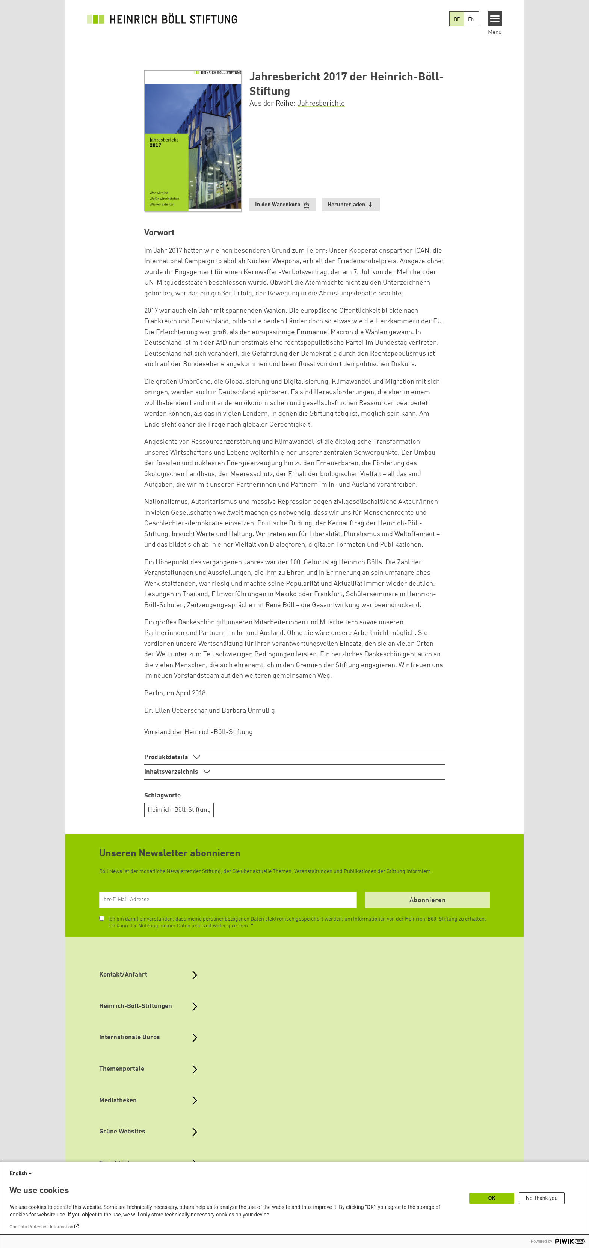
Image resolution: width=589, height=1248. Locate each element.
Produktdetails (167, 757)
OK (491, 1198)
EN (471, 19)
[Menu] (495, 18)
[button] (351, 205)
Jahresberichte (321, 103)
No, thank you (542, 1198)
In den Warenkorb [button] (282, 205)
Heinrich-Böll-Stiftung (179, 810)
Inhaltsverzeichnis (172, 772)
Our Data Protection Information (41, 1227)
